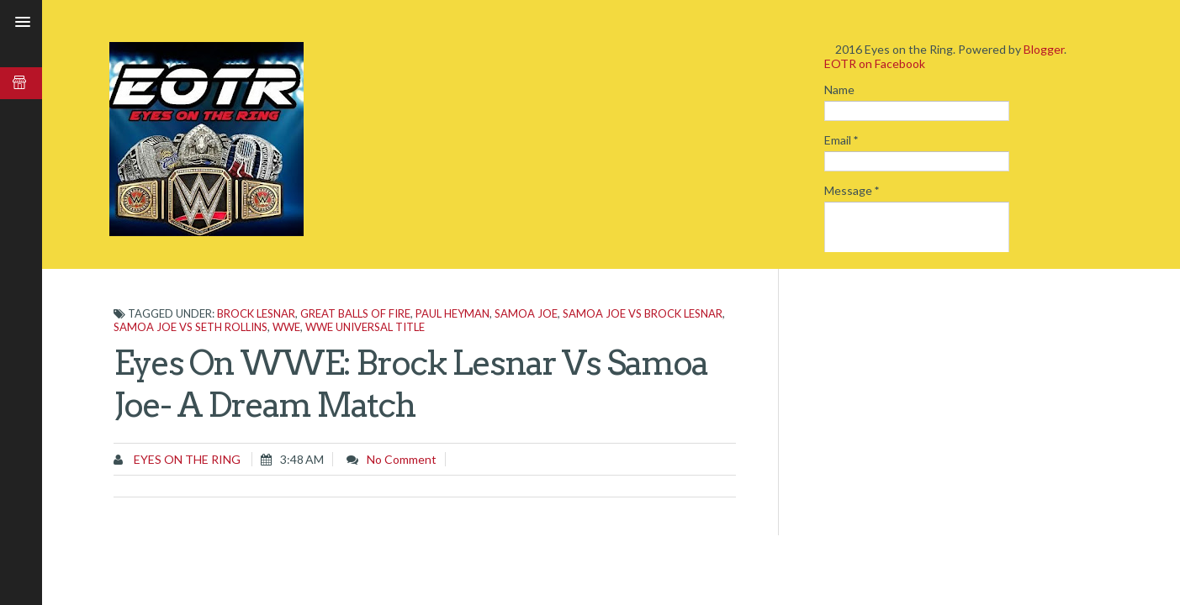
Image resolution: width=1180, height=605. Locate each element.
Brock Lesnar (256, 313)
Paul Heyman (452, 313)
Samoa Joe (526, 313)
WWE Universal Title (365, 327)
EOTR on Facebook (874, 63)
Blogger (1044, 49)
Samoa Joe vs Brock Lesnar (642, 313)
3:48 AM (302, 459)
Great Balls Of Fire (355, 313)
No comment (402, 459)
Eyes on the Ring (186, 459)
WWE (286, 327)
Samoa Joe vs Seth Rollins (190, 327)
